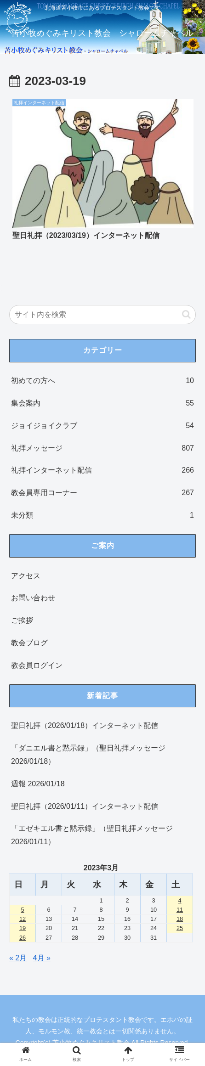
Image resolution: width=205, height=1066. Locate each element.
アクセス (25, 576)
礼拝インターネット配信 (102, 470)
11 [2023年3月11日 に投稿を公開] (180, 909)
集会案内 (102, 403)
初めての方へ (102, 381)
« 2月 (18, 958)
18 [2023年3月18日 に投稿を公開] (180, 918)
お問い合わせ (33, 598)
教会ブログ (29, 643)
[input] (102, 314)
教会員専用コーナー (102, 493)
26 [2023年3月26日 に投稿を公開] (22, 937)
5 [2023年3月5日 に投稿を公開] (22, 909)
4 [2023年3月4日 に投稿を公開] (179, 900)
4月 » (42, 958)
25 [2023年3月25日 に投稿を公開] (180, 928)
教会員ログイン (37, 665)
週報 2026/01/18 (38, 784)
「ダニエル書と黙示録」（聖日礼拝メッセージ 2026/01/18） (88, 754)
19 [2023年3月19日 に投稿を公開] (22, 928)
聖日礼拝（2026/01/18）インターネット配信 (84, 725)
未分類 (102, 515)
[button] (186, 314)
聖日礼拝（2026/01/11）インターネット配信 (84, 806)
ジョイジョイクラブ (102, 426)
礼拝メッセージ (102, 448)
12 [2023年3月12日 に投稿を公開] (22, 918)
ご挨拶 (22, 620)
